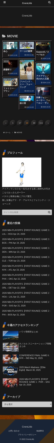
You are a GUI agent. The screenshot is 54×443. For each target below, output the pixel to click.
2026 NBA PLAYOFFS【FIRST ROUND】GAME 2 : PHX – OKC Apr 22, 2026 (26, 277)
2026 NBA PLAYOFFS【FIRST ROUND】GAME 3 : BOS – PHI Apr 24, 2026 (26, 241)
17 (20, 123)
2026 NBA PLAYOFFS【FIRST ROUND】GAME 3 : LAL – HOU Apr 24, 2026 (26, 232)
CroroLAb (27, 3)
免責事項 (40, 431)
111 (41, 123)
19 (34, 123)
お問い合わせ (13, 431)
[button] (49, 212)
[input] (27, 212)
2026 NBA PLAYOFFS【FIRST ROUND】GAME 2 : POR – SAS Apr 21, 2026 (26, 304)
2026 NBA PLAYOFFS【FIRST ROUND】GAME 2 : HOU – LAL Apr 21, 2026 (26, 295)
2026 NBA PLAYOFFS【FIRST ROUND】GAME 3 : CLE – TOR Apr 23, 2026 (26, 259)
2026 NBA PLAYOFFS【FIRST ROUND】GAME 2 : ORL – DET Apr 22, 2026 (26, 286)
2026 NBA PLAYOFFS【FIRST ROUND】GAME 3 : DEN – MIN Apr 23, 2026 (26, 250)
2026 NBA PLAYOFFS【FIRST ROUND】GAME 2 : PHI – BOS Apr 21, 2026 (26, 313)
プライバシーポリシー (27, 435)
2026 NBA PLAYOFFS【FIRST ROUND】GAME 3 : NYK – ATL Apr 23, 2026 (26, 268)
